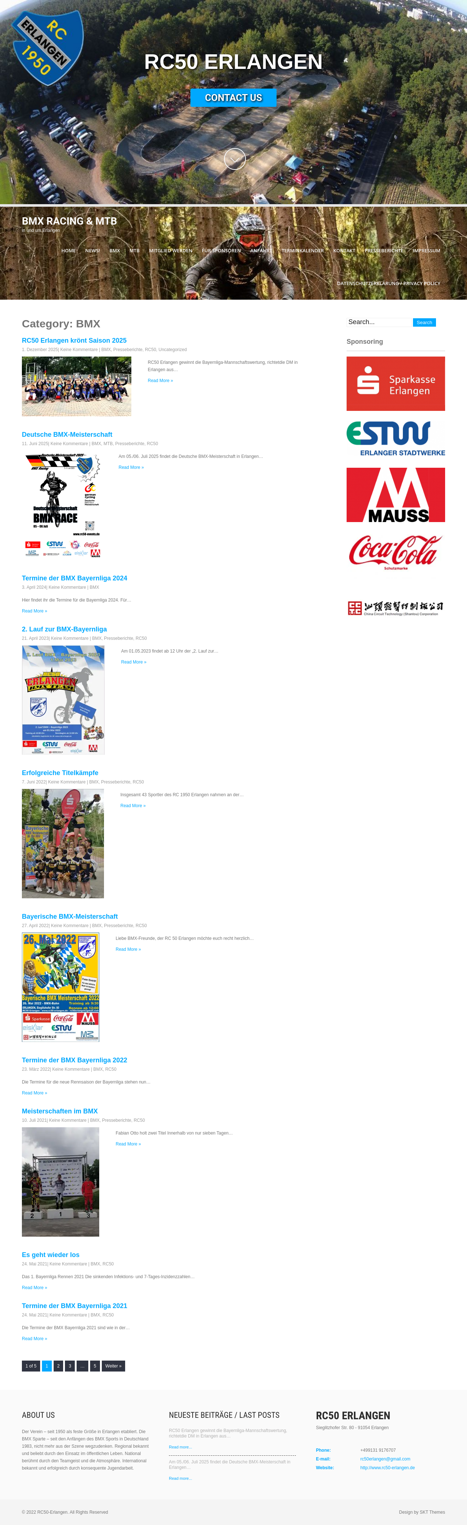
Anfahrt (261, 250)
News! (92, 250)
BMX (114, 250)
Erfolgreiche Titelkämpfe (60, 773)
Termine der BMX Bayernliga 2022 (74, 1060)
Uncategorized (172, 349)
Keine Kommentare (79, 349)
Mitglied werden (171, 250)
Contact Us (233, 97)
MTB (135, 250)
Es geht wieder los (51, 1254)
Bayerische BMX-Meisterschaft (70, 916)
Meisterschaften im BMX (60, 1111)
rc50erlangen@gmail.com (385, 1459)
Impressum (426, 250)
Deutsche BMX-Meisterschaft (67, 434)
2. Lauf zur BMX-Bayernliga (64, 629)
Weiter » (113, 1366)
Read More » (160, 380)
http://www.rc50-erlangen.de (387, 1467)
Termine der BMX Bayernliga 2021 (74, 1306)
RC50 (150, 349)
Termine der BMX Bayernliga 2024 (74, 578)
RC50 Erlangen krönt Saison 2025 (74, 340)
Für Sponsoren (221, 250)
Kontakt (344, 250)
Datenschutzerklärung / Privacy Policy (388, 283)
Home (68, 250)
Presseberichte (384, 250)
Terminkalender (303, 250)
